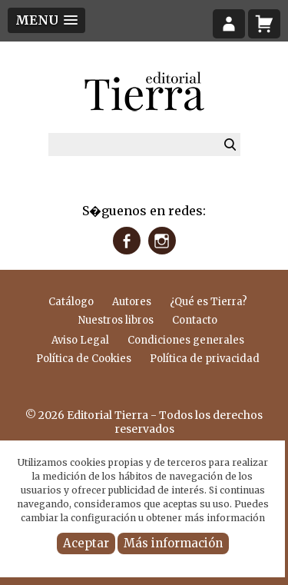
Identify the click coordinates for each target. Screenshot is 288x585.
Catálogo (71, 301)
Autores (131, 301)
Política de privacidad (205, 358)
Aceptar (86, 543)
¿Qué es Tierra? (208, 301)
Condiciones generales (185, 340)
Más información (173, 543)
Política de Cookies (83, 358)
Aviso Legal (80, 340)
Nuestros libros (116, 320)
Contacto (194, 320)
